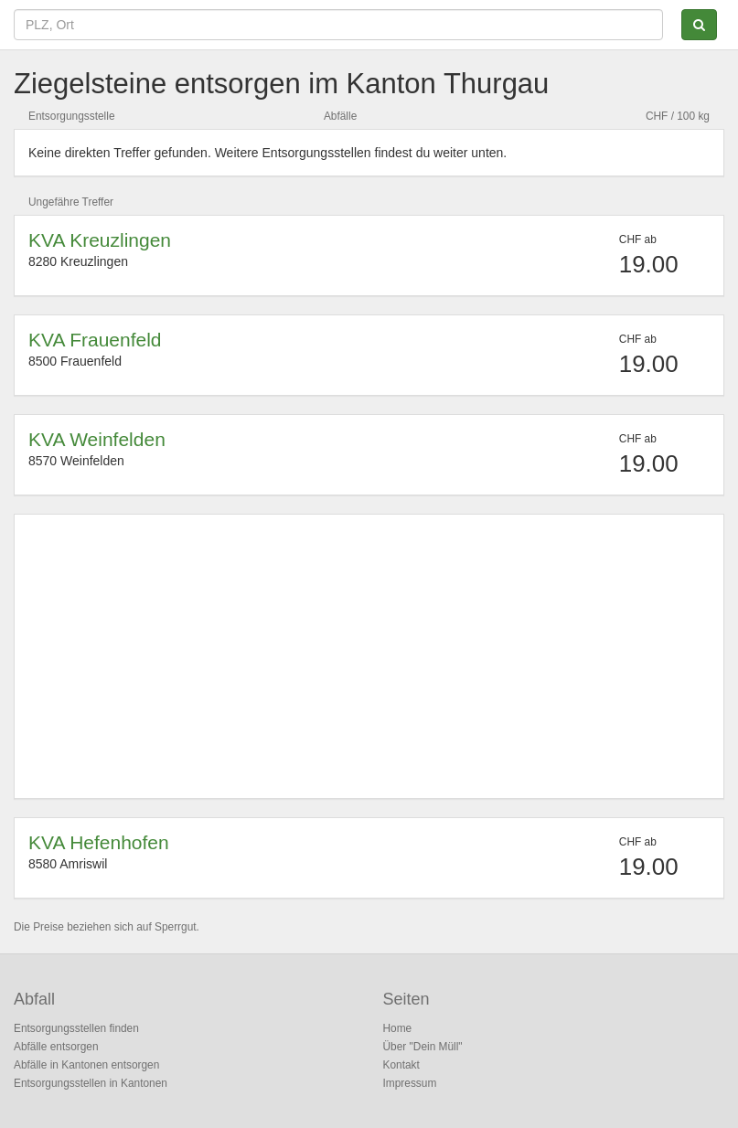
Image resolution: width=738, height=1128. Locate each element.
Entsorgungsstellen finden (76, 1028)
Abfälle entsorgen (56, 1046)
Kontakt (401, 1065)
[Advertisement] (369, 656)
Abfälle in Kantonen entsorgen (86, 1065)
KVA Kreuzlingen (99, 239)
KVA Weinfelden (97, 439)
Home (397, 1028)
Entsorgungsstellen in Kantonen (90, 1083)
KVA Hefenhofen (98, 842)
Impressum (410, 1083)
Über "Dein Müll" (423, 1046)
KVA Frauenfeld (95, 339)
